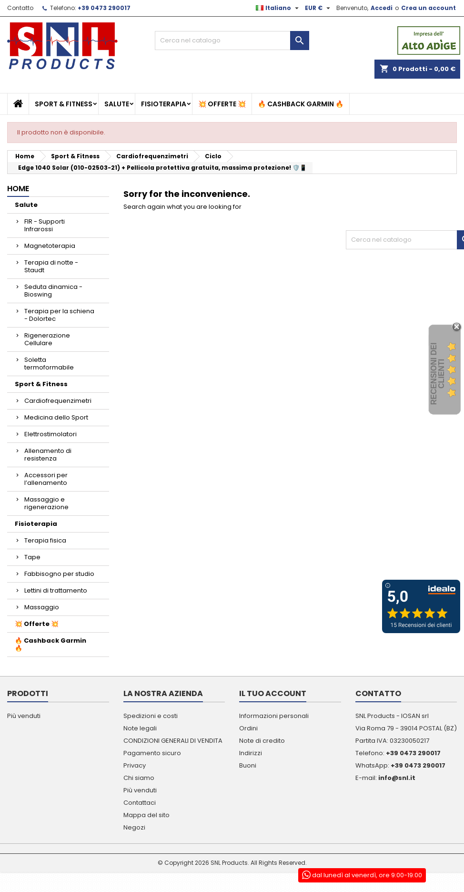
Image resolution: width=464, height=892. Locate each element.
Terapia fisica (45, 540)
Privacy (134, 765)
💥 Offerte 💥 (222, 104)
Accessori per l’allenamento (46, 479)
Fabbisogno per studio (59, 573)
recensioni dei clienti (437, 374)
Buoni (247, 765)
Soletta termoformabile (49, 363)
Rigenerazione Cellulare (47, 339)
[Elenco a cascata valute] (319, 8)
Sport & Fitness (63, 104)
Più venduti (23, 715)
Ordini (248, 728)
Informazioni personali (274, 715)
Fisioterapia (163, 104)
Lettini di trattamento (55, 590)
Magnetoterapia (49, 245)
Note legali (140, 728)
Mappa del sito (146, 815)
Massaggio (41, 607)
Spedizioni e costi (150, 715)
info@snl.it (396, 777)
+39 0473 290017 (104, 8)
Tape (32, 557)
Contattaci (139, 802)
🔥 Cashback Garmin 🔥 (300, 104)
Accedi (382, 8)
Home (18, 188)
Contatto (20, 8)
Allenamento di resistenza (47, 454)
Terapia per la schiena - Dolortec (59, 315)
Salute (116, 104)
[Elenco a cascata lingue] (278, 8)
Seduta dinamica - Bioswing (53, 290)
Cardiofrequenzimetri (57, 400)
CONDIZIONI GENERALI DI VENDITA (172, 740)
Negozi (134, 827)
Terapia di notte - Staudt (51, 266)
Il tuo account (272, 693)
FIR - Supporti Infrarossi (44, 225)
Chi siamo (138, 777)
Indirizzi (250, 753)
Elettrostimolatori (50, 434)
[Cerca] (232, 40)
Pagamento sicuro (152, 753)
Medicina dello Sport (56, 417)
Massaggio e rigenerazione (46, 503)
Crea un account (428, 8)
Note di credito (262, 740)
